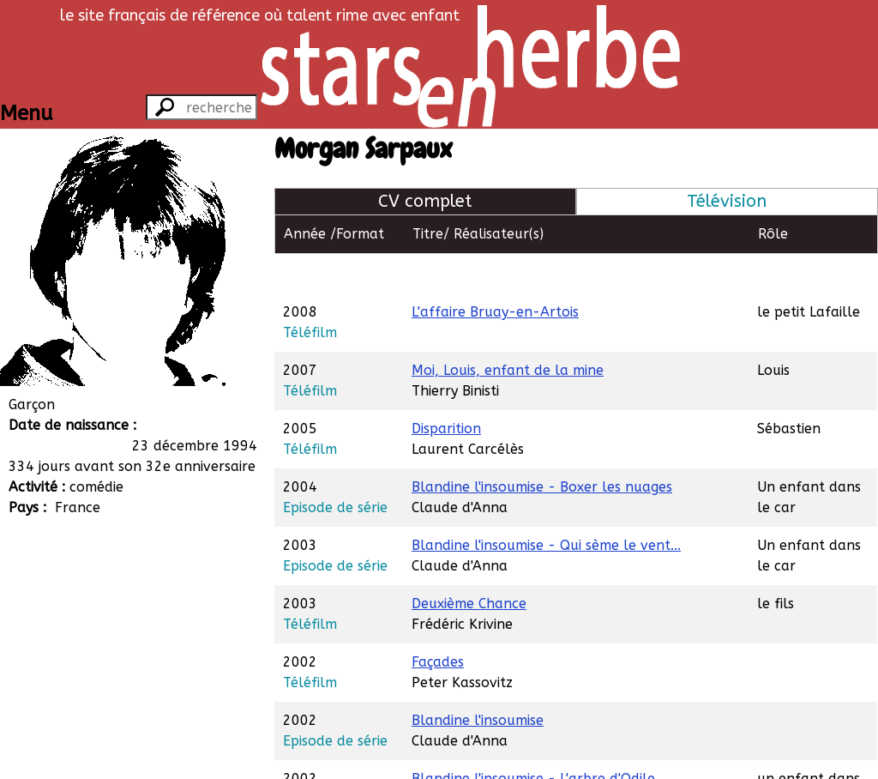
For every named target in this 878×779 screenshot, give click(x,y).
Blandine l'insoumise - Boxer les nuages (542, 447)
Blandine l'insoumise (478, 681)
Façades (438, 622)
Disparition (446, 389)
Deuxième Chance (469, 564)
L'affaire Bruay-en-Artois (495, 272)
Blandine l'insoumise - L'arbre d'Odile (533, 739)
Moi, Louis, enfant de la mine (508, 331)
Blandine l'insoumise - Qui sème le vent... (546, 506)
